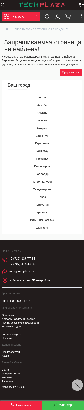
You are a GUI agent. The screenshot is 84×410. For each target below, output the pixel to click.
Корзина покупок (11, 334)
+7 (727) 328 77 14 (22, 258)
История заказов (11, 373)
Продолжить (71, 72)
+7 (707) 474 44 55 (22, 264)
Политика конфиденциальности (20, 322)
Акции (5, 355)
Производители (11, 352)
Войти (5, 369)
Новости (7, 338)
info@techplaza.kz (22, 271)
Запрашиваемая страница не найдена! (40, 29)
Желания (7, 377)
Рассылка (7, 381)
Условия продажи (12, 326)
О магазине (8, 315)
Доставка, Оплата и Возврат (18, 318)
